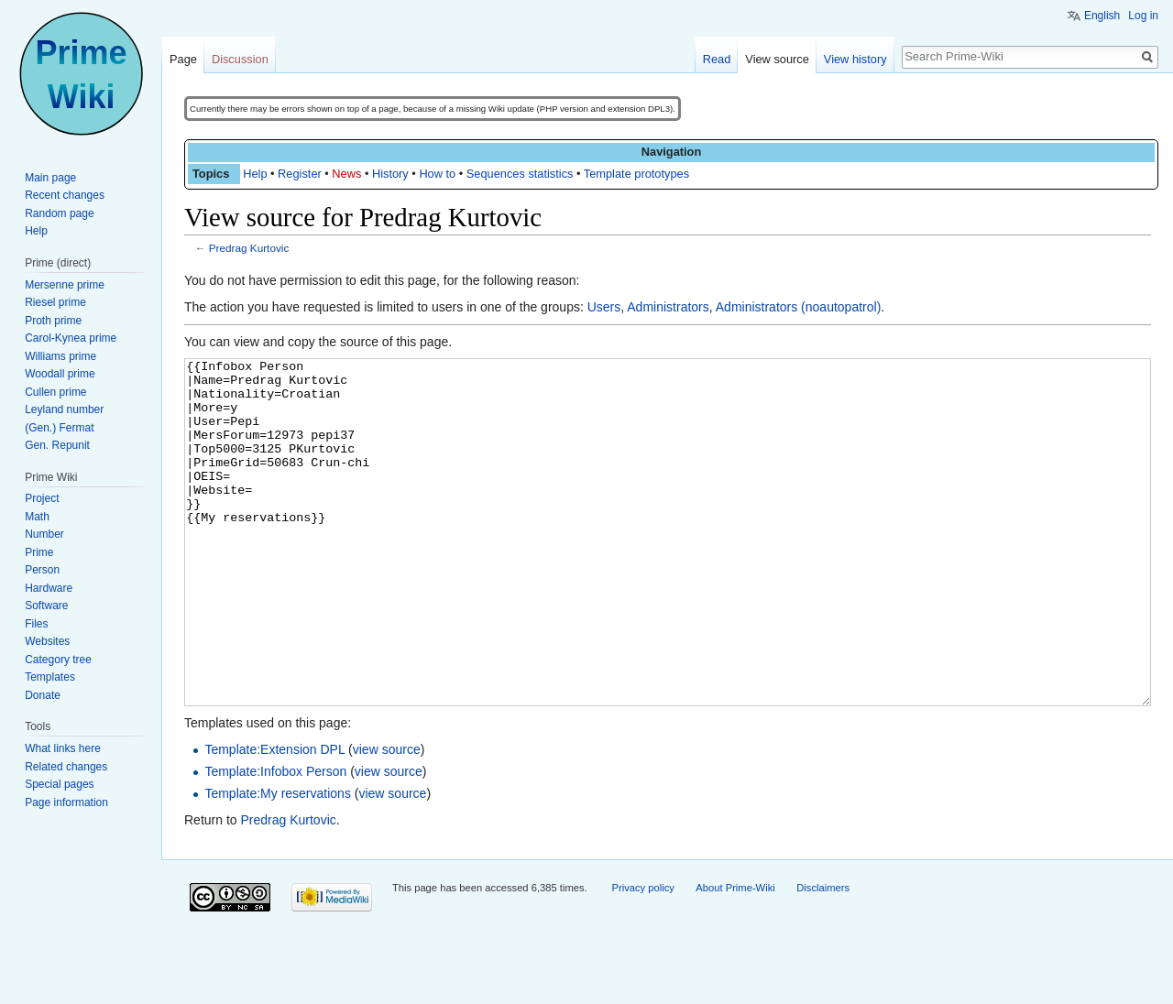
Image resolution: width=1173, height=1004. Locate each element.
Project (42, 498)
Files (36, 623)
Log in (1143, 15)
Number (44, 534)
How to (437, 173)
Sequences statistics (520, 173)
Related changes (66, 766)
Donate (42, 695)
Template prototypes (636, 173)
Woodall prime (59, 373)
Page (183, 59)
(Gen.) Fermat (59, 427)
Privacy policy (642, 956)
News (346, 173)
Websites (47, 641)
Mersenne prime (64, 284)
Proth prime (53, 320)
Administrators (667, 307)
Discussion (240, 59)
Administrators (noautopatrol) (799, 307)
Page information (66, 802)
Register (300, 173)
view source (387, 818)
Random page (59, 213)
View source (776, 59)
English (1102, 15)
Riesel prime (55, 302)
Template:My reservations (277, 862)
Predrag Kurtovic (249, 248)
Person (42, 569)
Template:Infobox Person (275, 840)
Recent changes (64, 195)
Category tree (58, 659)
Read (717, 59)
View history (855, 59)
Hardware (48, 588)
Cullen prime (55, 392)
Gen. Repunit (57, 445)
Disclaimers (823, 956)
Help (255, 173)
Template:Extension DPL (274, 818)
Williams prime (60, 356)
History (390, 173)
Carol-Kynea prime (70, 338)
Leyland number (64, 409)
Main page (50, 177)
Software (46, 605)
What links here (63, 748)
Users (604, 307)
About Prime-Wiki (735, 956)
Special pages (59, 784)
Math (37, 516)
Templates (50, 677)
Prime (39, 552)
